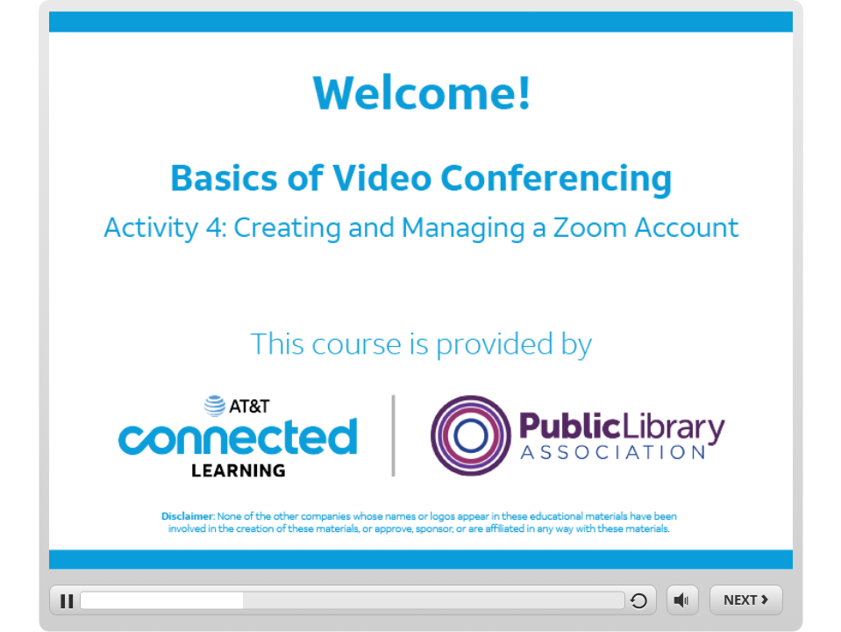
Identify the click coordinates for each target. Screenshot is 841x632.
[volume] (682, 599)
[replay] (641, 600)
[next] (746, 600)
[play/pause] (64, 600)
